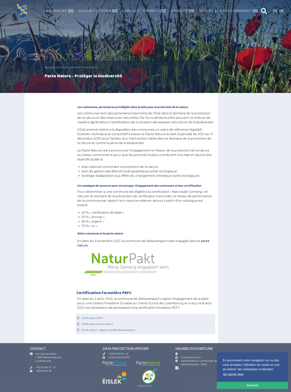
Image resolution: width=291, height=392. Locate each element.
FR (275, 11)
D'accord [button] (252, 385)
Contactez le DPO (119, 357)
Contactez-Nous (191, 357)
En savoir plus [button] (233, 374)
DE (281, 11)
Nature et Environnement (64, 67)
